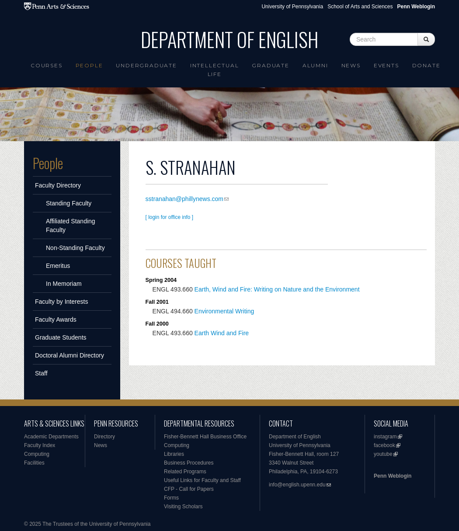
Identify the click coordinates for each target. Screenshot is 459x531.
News (351, 65)
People (89, 65)
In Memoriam (64, 283)
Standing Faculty (68, 203)
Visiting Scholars (183, 506)
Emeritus (58, 265)
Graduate (270, 65)
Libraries (174, 454)
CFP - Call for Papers (189, 489)
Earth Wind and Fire (222, 333)
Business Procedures (188, 463)
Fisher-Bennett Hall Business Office (205, 437)
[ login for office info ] (170, 217)
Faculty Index (39, 445)
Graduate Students (61, 337)
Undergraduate (146, 65)
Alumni (315, 65)
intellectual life (214, 69)
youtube (383, 454)
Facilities (34, 463)
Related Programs (185, 472)
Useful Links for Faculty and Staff (202, 480)
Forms (171, 498)
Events (386, 65)
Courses (47, 65)
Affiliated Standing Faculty (70, 225)
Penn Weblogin (392, 476)
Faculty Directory (58, 185)
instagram (385, 437)
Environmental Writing (224, 311)
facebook (384, 445)
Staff (41, 373)
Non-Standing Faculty (75, 247)
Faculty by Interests (61, 301)
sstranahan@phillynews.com (184, 198)
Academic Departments (51, 437)
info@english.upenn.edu (297, 485)
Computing (36, 454)
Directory (104, 437)
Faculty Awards (55, 319)
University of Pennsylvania (292, 6)
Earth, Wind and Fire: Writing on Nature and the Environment (277, 289)
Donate (426, 65)
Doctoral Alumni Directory (69, 355)
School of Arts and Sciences (360, 6)
